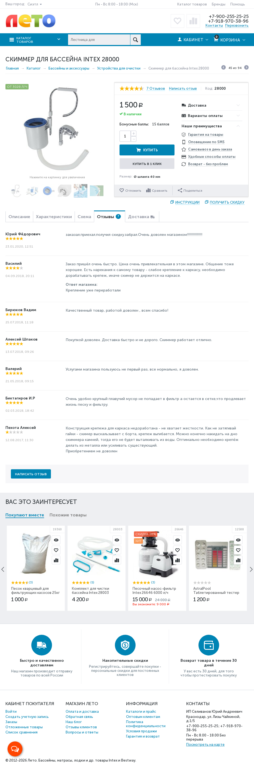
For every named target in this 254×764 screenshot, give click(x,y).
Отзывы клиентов (81, 727)
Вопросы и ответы (82, 732)
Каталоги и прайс (141, 711)
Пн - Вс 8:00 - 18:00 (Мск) (116, 4)
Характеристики (54, 216)
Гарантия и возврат (143, 736)
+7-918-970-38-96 (228, 21)
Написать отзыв (183, 89)
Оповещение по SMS (206, 142)
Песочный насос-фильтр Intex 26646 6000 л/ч (154, 590)
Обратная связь (79, 717)
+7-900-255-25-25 (229, 16)
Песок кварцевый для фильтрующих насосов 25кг (35, 590)
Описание (19, 216)
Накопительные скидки (125, 660)
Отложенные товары (24, 727)
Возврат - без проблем (208, 164)
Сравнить (159, 190)
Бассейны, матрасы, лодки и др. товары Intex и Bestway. (87, 760)
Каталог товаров (192, 4)
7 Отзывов (155, 89)
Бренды (218, 4)
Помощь (237, 4)
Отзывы (109, 216)
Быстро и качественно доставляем (42, 662)
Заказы (11, 722)
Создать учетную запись (27, 717)
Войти (11, 711)
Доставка (138, 216)
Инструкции (187, 202)
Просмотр (56, 540)
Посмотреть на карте (205, 744)
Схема (84, 216)
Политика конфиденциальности (146, 724)
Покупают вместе (24, 515)
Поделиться (190, 190)
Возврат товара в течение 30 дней (208, 662)
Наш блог (74, 722)
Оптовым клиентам (143, 717)
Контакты (214, 25)
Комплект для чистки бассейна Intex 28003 (90, 590)
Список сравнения (21, 732)
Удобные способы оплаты (211, 157)
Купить (150, 150)
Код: (209, 89)
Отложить (133, 190)
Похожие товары (68, 515)
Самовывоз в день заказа (210, 149)
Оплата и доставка (82, 711)
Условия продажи (141, 731)
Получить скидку (227, 202)
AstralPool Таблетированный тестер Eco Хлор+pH (216, 592)
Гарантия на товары (205, 135)
